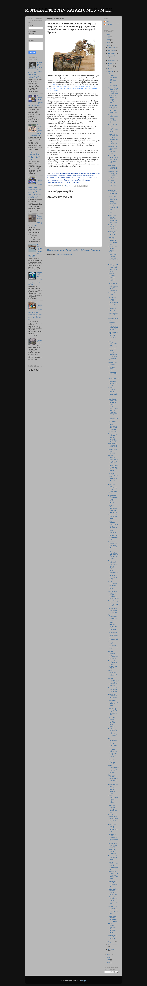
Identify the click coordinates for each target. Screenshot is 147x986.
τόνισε (53, 84)
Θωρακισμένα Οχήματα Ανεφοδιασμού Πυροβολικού (113, 635)
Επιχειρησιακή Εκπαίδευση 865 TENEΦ (112, 695)
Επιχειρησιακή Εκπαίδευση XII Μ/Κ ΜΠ (112, 610)
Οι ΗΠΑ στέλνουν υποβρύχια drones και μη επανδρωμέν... (113, 392)
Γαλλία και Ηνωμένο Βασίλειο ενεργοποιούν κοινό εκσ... (113, 277)
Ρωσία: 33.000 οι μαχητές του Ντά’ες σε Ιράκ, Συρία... (113, 136)
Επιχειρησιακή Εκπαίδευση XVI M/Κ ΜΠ (112, 445)
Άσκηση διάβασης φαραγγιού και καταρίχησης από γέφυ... (113, 459)
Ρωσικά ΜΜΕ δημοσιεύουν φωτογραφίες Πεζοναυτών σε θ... (113, 159)
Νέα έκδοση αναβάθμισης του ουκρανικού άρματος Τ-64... (113, 477)
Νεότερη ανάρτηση (55, 250)
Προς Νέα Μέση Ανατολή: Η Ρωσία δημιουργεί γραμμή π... (113, 109)
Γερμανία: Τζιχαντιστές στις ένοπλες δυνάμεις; (112, 617)
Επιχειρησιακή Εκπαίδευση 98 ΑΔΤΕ (112, 845)
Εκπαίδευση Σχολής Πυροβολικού (113, 226)
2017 (108, 42)
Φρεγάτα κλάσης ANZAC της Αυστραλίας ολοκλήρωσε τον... (113, 267)
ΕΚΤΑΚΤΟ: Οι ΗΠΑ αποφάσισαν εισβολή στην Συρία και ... (113, 128)
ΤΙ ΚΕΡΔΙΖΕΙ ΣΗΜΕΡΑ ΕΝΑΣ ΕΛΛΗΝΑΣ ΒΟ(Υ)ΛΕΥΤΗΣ (113, 371)
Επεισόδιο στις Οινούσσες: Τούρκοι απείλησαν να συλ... (113, 99)
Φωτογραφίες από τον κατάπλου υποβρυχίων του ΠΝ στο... (113, 219)
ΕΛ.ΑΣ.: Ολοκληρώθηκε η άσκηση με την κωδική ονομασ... (113, 769)
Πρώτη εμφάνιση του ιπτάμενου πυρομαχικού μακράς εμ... (113, 891)
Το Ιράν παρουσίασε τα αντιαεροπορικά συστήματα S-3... (113, 535)
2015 (108, 954)
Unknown (109, 24)
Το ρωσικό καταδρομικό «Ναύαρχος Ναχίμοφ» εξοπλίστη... (112, 428)
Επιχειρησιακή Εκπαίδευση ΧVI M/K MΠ (112, 167)
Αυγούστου (112, 60)
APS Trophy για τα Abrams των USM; (113, 419)
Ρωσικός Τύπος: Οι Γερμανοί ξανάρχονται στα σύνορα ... (113, 90)
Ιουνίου (110, 66)
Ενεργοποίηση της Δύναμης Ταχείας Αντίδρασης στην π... (112, 664)
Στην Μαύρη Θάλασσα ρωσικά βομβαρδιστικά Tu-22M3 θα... (113, 302)
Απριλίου (111, 71)
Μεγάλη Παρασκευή (112, 142)
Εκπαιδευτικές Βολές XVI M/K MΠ (112, 451)
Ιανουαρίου (111, 949)
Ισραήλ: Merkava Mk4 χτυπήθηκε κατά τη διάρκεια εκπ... (113, 789)
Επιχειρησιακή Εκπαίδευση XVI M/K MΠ (112, 689)
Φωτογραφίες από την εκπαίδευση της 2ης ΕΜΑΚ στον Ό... (112, 489)
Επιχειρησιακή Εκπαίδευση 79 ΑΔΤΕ (112, 232)
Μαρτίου (111, 942)
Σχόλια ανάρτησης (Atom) (64, 254)
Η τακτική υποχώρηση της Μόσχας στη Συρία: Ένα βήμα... (112, 356)
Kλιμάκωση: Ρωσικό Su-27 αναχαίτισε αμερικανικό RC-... (113, 545)
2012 (108, 962)
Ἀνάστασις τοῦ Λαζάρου (112, 363)
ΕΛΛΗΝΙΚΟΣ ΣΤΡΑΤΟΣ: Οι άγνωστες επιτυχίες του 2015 (113, 875)
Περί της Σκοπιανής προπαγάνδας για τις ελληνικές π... (113, 524)
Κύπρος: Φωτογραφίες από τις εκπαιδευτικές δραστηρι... (113, 865)
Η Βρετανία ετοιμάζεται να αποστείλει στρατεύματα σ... (113, 240)
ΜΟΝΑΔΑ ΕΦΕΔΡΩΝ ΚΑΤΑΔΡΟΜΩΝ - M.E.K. (69, 10)
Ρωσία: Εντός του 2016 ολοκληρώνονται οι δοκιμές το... (113, 258)
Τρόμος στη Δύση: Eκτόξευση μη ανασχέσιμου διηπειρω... (113, 326)
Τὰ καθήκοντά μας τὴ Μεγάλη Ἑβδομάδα (112, 249)
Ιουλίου (110, 63)
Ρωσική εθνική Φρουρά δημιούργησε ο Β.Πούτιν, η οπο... (113, 910)
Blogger (83, 980)
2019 (108, 37)
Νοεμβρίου (111, 50)
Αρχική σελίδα (72, 250)
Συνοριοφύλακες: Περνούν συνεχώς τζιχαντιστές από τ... (113, 335)
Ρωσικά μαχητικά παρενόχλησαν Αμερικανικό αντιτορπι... (113, 655)
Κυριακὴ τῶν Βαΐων (112, 293)
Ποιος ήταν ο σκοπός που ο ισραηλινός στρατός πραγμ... (113, 402)
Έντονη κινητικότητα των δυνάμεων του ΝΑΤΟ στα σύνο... (113, 346)
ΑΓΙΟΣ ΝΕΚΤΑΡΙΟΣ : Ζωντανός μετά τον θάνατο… (113, 585)
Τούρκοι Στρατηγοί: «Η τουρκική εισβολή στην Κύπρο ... (113, 799)
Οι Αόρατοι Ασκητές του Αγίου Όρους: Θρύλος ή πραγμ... (113, 753)
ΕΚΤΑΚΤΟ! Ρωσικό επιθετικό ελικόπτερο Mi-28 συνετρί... (112, 722)
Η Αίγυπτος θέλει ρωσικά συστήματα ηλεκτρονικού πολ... (113, 382)
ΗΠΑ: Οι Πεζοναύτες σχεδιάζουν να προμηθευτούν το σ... (113, 555)
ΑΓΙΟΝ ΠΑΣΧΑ (112, 85)
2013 (108, 960)
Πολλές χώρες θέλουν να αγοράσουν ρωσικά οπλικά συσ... (113, 200)
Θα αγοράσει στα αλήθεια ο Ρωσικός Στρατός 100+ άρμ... (113, 118)
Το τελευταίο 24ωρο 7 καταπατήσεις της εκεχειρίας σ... (113, 312)
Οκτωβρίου (112, 53)
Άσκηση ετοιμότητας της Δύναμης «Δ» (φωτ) (112, 673)
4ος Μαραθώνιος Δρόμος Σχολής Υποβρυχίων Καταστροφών (113, 743)
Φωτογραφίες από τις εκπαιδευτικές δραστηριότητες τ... (113, 828)
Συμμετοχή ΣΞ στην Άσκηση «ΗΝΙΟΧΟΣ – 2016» (113, 702)
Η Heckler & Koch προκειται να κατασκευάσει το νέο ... (113, 837)
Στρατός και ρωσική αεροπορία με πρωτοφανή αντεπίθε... (113, 778)
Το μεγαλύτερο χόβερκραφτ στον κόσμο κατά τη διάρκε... (112, 564)
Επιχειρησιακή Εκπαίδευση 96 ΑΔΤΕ (112, 857)
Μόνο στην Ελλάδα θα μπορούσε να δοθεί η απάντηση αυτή (113, 78)
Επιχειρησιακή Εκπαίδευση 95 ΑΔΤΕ (112, 936)
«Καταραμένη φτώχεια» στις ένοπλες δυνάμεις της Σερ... (113, 900)
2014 (108, 957)
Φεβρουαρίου (112, 945)
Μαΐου (110, 69)
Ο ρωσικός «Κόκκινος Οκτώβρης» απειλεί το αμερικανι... (112, 508)
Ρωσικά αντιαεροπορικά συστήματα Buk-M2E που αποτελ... (113, 682)
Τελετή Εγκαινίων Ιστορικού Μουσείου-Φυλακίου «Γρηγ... (112, 928)
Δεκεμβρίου (112, 47)
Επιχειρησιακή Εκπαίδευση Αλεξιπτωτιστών (113, 883)
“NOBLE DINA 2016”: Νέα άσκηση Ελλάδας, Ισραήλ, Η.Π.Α (113, 595)
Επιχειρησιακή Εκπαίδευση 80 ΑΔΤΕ (112, 516)
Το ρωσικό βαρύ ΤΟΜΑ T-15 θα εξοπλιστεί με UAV (113, 468)
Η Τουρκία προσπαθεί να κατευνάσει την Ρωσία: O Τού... (113, 184)
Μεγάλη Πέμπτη (113, 178)
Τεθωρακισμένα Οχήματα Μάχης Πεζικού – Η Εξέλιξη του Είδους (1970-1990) (34, 156)
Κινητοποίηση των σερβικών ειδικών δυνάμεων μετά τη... (113, 499)
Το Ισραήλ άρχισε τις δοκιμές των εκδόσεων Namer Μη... (112, 626)
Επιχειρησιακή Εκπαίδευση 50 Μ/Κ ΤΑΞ (112, 191)
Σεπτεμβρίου (112, 56)
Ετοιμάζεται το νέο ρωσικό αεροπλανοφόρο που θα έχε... (113, 818)
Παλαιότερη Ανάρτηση (90, 250)
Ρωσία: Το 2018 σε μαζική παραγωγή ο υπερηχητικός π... (113, 412)
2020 (108, 34)
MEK (108, 21)
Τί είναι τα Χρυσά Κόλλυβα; (111, 760)
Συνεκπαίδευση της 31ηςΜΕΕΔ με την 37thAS (113, 603)
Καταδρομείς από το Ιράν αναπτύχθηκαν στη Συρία (113, 918)
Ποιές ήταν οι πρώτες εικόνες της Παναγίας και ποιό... (113, 645)
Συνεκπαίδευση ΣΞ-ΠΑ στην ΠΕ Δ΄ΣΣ (113, 173)
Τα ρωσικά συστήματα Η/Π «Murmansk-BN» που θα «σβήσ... (113, 575)
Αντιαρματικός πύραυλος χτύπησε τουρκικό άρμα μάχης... (113, 437)
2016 (108, 45)
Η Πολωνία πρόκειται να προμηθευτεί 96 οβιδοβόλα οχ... (113, 809)
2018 (108, 40)
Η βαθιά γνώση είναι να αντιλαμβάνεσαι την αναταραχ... (113, 287)
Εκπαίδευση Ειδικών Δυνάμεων (112, 851)
